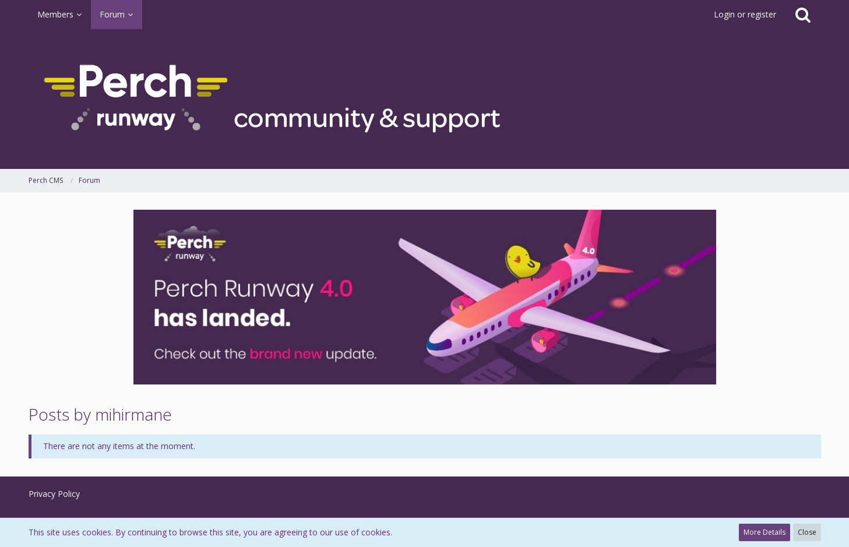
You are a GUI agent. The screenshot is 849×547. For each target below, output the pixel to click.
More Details (764, 532)
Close (807, 532)
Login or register (745, 14)
